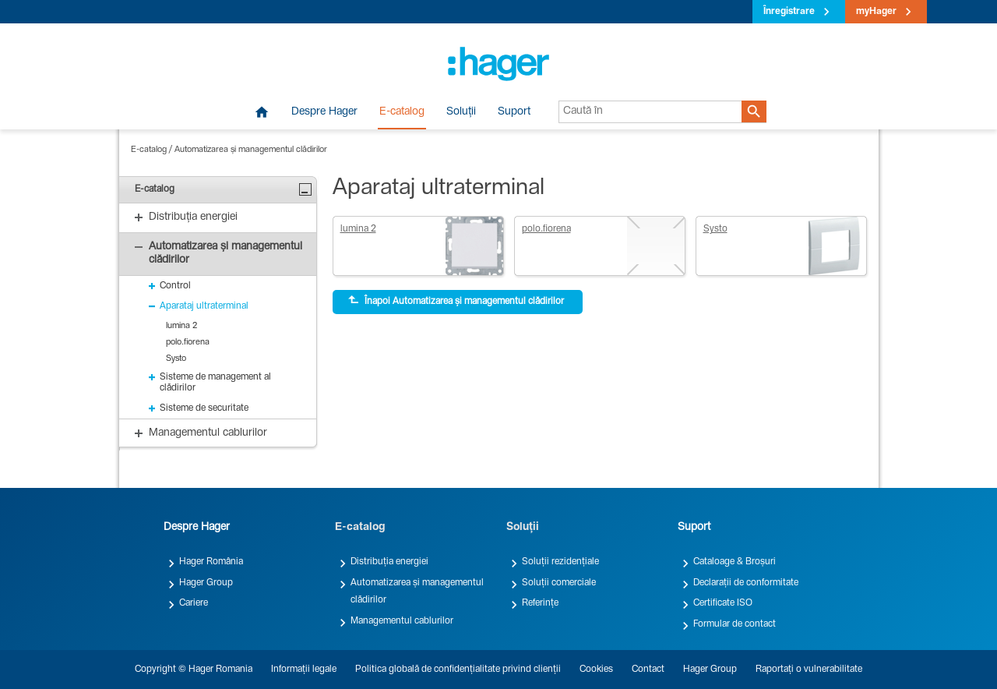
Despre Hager (324, 112)
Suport (514, 112)
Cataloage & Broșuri (734, 562)
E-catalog (402, 112)
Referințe (540, 603)
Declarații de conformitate (745, 583)
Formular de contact (734, 624)
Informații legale (303, 669)
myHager (876, 11)
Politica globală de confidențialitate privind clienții (458, 669)
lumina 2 (358, 229)
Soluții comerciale (559, 583)
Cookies (596, 669)
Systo (715, 229)
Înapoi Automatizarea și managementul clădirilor (456, 300)
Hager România (211, 562)
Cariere (193, 603)
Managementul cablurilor (402, 621)
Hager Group (206, 583)
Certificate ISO (722, 603)
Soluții (461, 112)
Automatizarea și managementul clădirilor (250, 150)
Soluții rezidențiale (560, 562)
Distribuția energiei (389, 562)
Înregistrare (789, 11)
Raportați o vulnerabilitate (809, 669)
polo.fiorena (546, 229)
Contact (648, 669)
